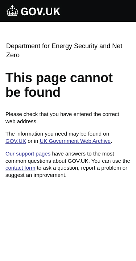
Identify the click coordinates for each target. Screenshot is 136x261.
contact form (20, 168)
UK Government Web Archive (75, 141)
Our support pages (27, 153)
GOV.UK (15, 141)
